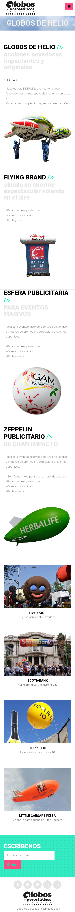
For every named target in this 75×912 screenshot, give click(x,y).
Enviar (12, 864)
